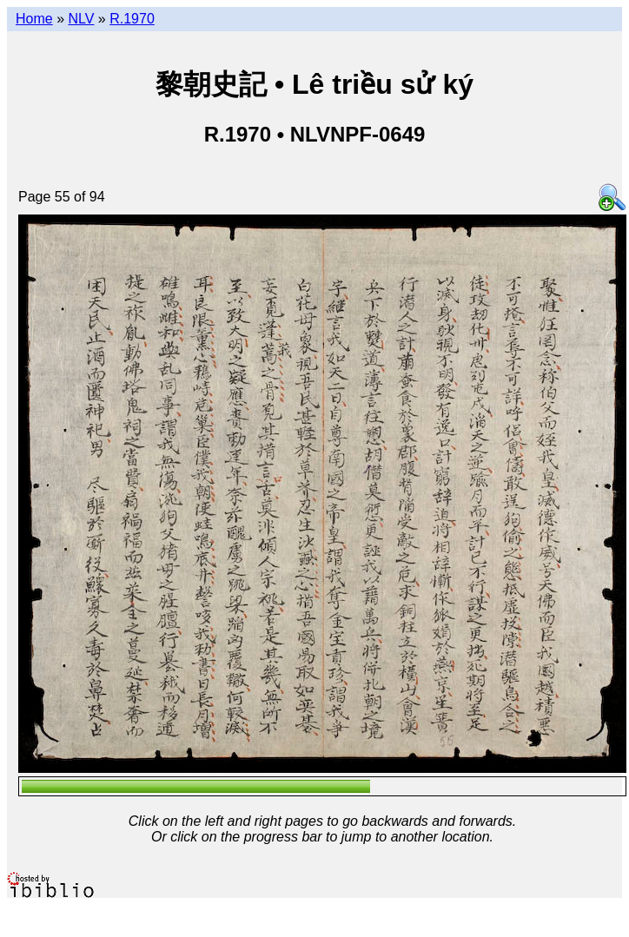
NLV (81, 18)
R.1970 (132, 18)
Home (34, 18)
